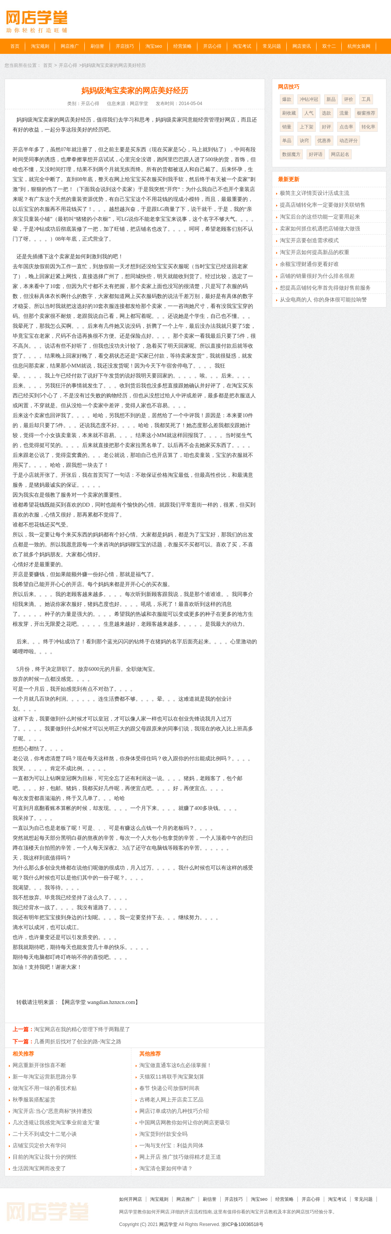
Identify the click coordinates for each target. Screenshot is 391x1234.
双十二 (329, 46)
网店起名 (340, 154)
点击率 (346, 127)
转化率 (368, 127)
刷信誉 (97, 46)
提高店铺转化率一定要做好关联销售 (322, 205)
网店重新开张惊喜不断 (39, 1065)
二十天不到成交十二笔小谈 (45, 1134)
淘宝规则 (40, 46)
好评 (326, 127)
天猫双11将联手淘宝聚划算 (171, 1077)
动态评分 (348, 140)
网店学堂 (168, 1224)
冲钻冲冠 (309, 99)
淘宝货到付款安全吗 (163, 1134)
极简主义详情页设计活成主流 (314, 193)
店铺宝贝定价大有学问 (39, 1145)
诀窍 (304, 140)
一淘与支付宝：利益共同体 (171, 1145)
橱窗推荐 (366, 113)
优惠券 (324, 140)
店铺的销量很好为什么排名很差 (317, 276)
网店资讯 (301, 46)
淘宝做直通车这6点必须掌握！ (175, 1065)
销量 (286, 127)
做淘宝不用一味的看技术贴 (45, 1088)
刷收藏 (289, 113)
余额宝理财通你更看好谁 (309, 264)
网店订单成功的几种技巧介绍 (174, 1111)
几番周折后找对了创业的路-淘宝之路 (77, 1041)
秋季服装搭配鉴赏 (34, 1099)
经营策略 (182, 46)
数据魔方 (291, 154)
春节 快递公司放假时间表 (169, 1088)
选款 (326, 113)
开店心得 (212, 46)
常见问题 (272, 46)
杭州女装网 (358, 46)
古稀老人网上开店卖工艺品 (171, 1099)
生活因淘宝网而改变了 (39, 1168)
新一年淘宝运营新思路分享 (45, 1077)
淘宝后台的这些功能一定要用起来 (320, 217)
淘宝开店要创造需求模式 (309, 240)
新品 (331, 99)
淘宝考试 (242, 46)
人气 (308, 113)
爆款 (286, 99)
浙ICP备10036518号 (242, 1224)
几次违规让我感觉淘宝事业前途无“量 (56, 1122)
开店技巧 (125, 46)
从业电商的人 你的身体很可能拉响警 (323, 299)
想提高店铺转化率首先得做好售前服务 (325, 288)
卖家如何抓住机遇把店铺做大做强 (320, 228)
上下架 (306, 127)
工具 (366, 99)
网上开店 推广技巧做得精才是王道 (180, 1157)
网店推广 (70, 46)
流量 (344, 113)
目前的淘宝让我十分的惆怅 (45, 1157)
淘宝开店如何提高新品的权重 (314, 252)
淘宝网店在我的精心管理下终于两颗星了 (82, 1029)
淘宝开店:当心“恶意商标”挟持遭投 (52, 1111)
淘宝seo (153, 46)
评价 (348, 99)
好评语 (316, 154)
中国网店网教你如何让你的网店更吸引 (184, 1122)
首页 (14, 46)
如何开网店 (130, 1199)
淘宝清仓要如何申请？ (166, 1168)
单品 (286, 140)
